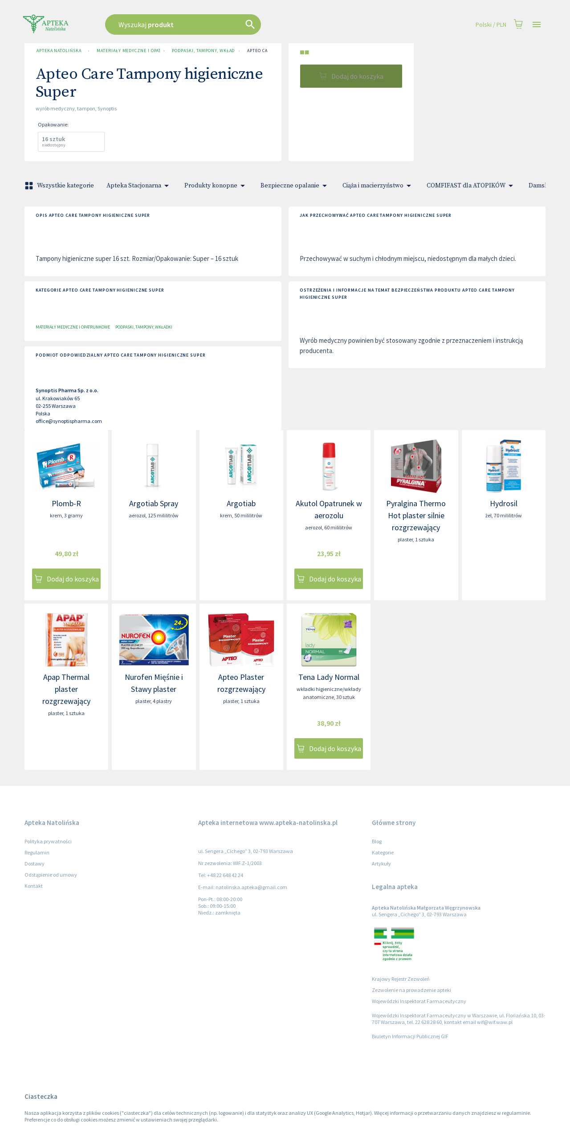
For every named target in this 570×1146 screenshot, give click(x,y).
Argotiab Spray (153, 503)
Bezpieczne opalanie (295, 186)
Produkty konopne (216, 186)
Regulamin (36, 852)
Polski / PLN (491, 25)
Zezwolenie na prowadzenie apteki (411, 990)
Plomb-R (66, 503)
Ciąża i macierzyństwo (378, 186)
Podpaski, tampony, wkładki (201, 50)
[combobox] (228, 24)
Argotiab (241, 503)
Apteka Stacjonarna (139, 186)
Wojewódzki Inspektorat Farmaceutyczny (419, 1001)
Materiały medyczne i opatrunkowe (126, 50)
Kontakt (33, 885)
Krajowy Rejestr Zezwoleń (401, 978)
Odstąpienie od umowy (50, 874)
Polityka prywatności (48, 841)
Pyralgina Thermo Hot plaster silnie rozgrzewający (416, 515)
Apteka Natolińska (59, 50)
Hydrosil (503, 503)
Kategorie (383, 852)
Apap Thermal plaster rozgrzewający (66, 689)
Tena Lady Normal (328, 677)
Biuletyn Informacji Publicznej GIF (410, 1036)
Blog (377, 841)
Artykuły (381, 863)
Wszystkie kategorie (60, 186)
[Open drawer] (537, 25)
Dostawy (34, 863)
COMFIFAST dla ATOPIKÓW (471, 186)
